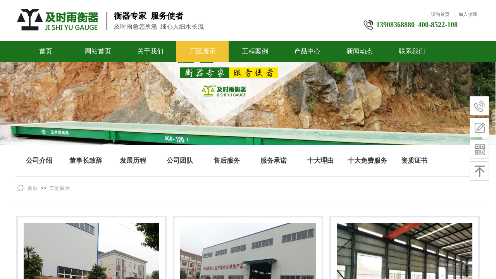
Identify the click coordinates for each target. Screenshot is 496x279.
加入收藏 (467, 14)
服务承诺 (273, 160)
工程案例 (255, 51)
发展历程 (133, 160)
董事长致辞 (85, 160)
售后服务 (227, 160)
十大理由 (320, 160)
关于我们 (150, 51)
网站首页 (98, 51)
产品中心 (307, 51)
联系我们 (412, 51)
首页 (45, 51)
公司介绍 (39, 160)
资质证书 (414, 160)
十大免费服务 (367, 160)
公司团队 (180, 160)
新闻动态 (359, 51)
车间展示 (60, 188)
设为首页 (440, 14)
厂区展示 (202, 51)
